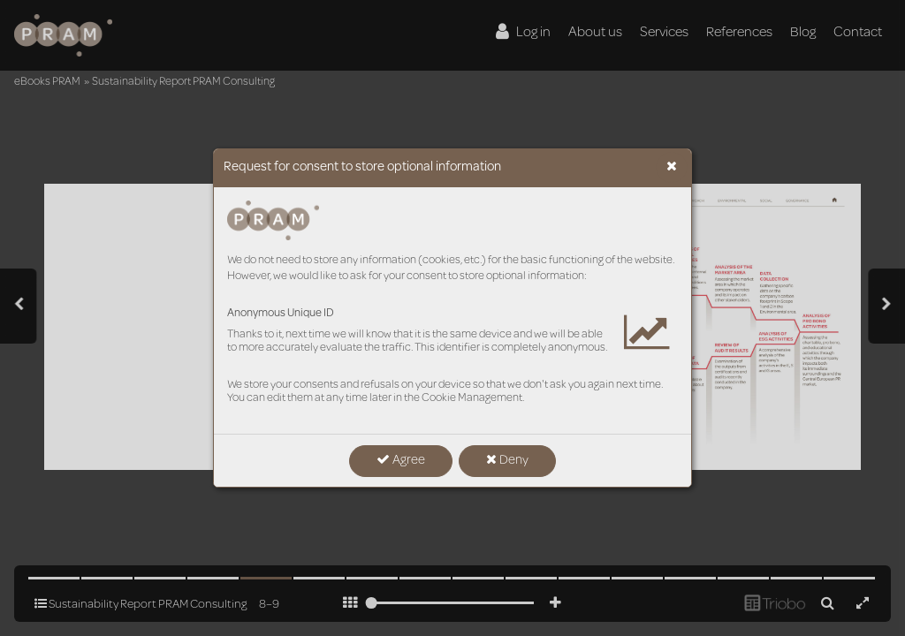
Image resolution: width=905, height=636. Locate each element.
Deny (507, 460)
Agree (400, 460)
